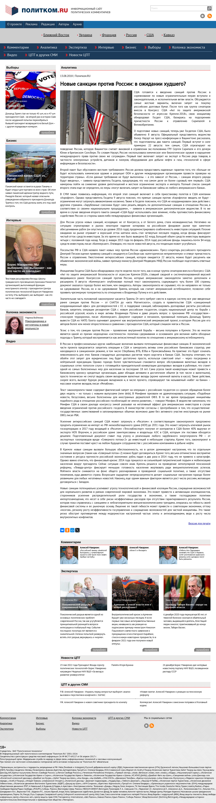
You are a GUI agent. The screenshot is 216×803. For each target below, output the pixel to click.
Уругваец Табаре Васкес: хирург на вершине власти (186, 606)
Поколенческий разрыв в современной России (77, 606)
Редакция (48, 24)
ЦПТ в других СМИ (43, 55)
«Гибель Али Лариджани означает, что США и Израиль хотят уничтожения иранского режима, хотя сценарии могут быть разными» (191, 554)
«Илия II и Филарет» (138, 550)
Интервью (106, 47)
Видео (12, 55)
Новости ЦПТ (79, 55)
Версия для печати (199, 523)
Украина (85, 35)
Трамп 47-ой (16, 105)
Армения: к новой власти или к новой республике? (132, 606)
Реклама (31, 24)
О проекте (14, 24)
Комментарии (18, 47)
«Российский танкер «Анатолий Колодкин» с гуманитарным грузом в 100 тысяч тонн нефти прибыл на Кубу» (93, 553)
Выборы (154, 47)
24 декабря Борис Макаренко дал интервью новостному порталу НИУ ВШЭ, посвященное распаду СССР (185, 668)
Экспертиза (78, 47)
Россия (131, 35)
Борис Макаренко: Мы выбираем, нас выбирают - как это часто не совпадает (29, 268)
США (150, 35)
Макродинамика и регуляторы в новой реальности (37, 325)
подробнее (47, 132)
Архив (77, 24)
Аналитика (48, 47)
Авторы (63, 24)
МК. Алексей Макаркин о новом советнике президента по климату (93, 702)
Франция (109, 35)
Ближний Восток (56, 35)
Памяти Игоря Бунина (122, 665)
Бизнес (130, 47)
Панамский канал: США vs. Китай (26, 177)
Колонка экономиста (188, 47)
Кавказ (169, 35)
